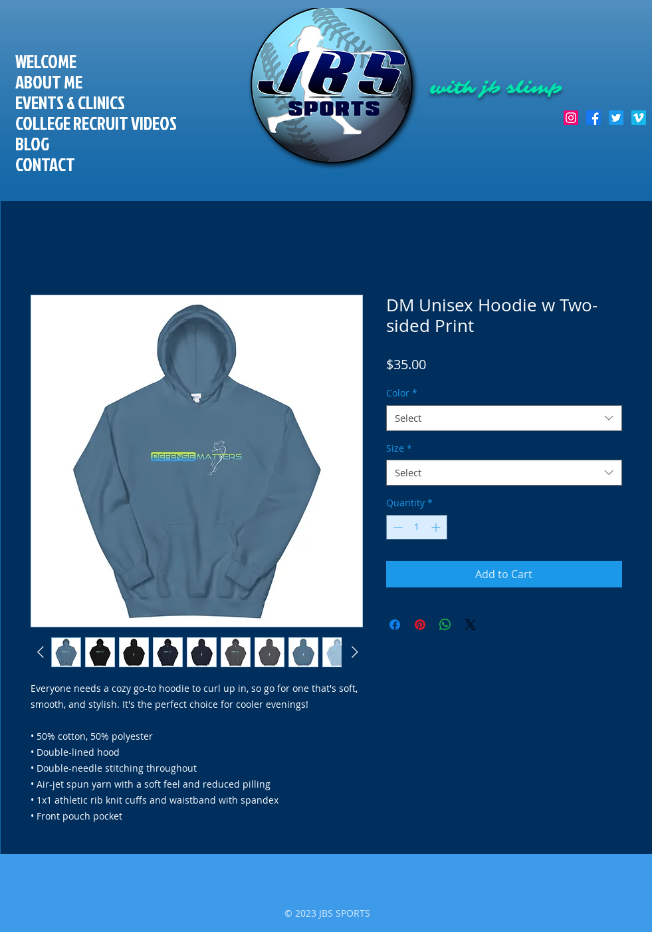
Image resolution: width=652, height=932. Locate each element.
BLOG (32, 144)
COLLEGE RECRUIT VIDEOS (96, 123)
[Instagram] (571, 117)
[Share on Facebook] (395, 625)
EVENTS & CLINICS (70, 102)
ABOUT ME (48, 82)
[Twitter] (616, 117)
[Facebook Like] (620, 66)
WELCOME (45, 61)
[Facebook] (593, 117)
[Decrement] (396, 527)
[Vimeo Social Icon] (638, 117)
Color (401, 393)
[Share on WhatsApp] (445, 625)
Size (399, 448)
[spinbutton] (417, 527)
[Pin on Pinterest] (420, 625)
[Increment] (437, 527)
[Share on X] (471, 625)
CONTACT (45, 164)
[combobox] (504, 418)
